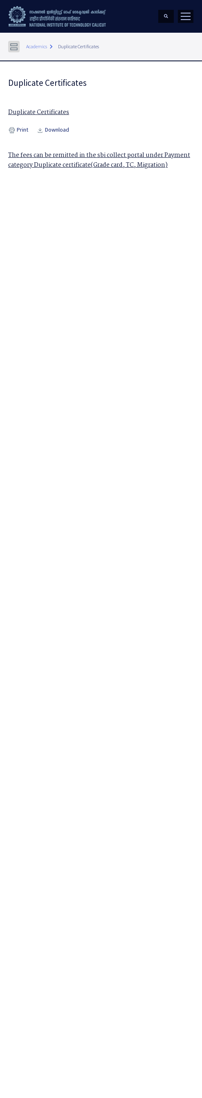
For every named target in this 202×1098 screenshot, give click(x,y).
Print (18, 130)
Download (52, 130)
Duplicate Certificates (78, 46)
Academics (36, 46)
